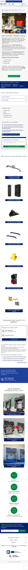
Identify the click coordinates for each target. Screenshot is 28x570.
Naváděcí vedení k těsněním (14, 244)
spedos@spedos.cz (9, 335)
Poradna (3, 87)
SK (4, 1)
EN (1, 1)
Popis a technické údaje (6, 84)
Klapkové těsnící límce (14, 414)
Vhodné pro (16, 84)
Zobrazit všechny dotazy (22, 362)
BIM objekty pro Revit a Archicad (15, 1)
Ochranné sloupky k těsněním (14, 266)
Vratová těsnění (14, 10)
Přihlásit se (22, 530)
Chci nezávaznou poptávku (14, 146)
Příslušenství (15, 85)
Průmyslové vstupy (7, 10)
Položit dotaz (14, 339)
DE (2, 1)
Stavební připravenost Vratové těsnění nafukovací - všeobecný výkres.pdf (13, 131)
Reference (22, 85)
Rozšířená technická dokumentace (11, 134)
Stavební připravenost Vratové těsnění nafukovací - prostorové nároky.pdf (13, 127)
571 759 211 (9, 330)
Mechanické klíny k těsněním (14, 222)
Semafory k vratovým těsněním (14, 288)
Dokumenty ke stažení (6, 85)
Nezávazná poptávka (14, 76)
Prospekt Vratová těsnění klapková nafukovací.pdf (12, 125)
